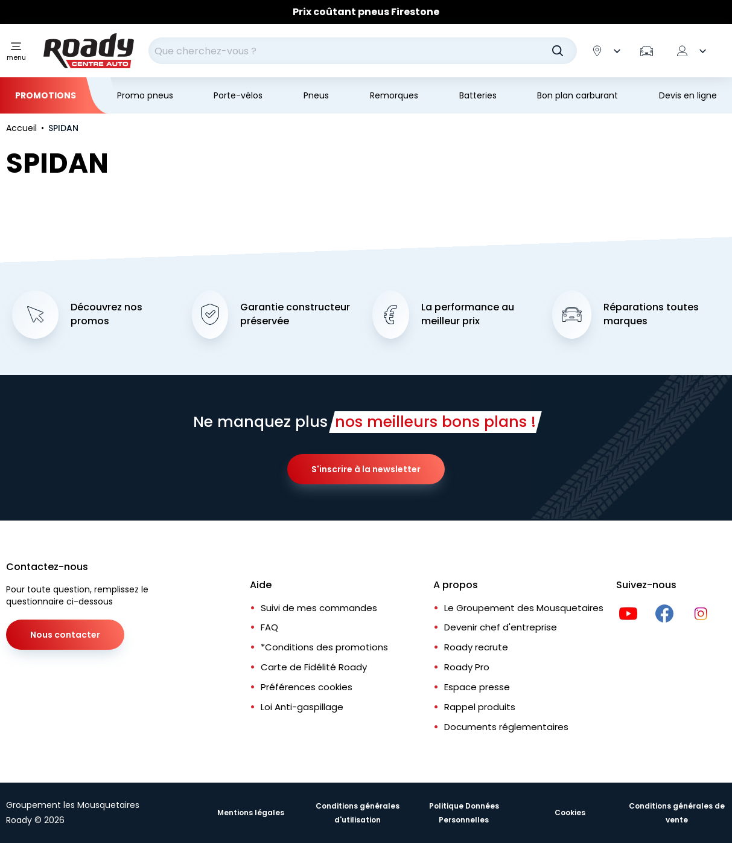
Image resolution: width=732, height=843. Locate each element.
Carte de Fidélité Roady (314, 667)
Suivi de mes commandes (319, 607)
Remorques (394, 95)
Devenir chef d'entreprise (500, 627)
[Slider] (366, 12)
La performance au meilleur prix (467, 314)
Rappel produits (479, 706)
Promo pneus (145, 95)
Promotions (45, 95)
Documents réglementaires (506, 726)
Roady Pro (466, 667)
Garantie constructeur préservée (295, 314)
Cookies (570, 812)
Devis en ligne (688, 95)
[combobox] (362, 50)
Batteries (478, 95)
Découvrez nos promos (106, 314)
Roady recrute (476, 647)
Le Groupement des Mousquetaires (523, 607)
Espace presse (477, 687)
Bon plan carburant (577, 95)
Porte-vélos (238, 95)
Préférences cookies (306, 687)
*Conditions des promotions (324, 647)
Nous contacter (65, 635)
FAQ (269, 627)
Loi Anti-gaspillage (302, 706)
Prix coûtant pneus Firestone (366, 12)
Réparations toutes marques (651, 314)
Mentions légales (250, 812)
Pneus (316, 95)
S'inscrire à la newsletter (366, 469)
